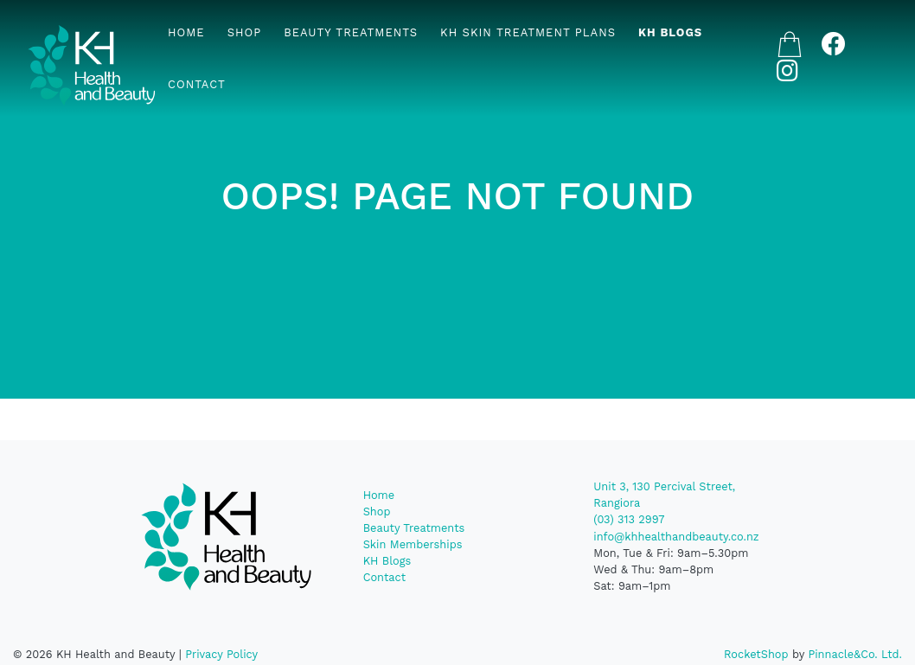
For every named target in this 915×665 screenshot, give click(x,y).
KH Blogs (670, 32)
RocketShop (756, 654)
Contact (197, 84)
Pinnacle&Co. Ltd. (855, 654)
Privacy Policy (221, 654)
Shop (244, 32)
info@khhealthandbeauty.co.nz (675, 536)
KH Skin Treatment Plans (528, 32)
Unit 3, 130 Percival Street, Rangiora (664, 494)
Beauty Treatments (351, 32)
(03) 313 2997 (628, 519)
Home (186, 32)
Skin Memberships (413, 544)
